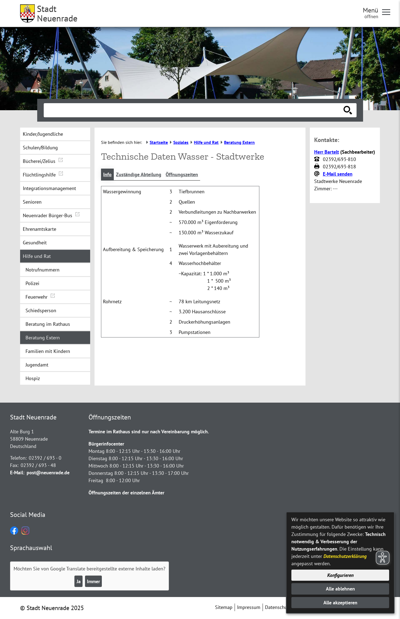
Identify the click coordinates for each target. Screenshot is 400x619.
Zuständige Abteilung (138, 174)
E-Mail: (17, 472)
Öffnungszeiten (182, 174)
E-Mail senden (337, 174)
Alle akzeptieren (340, 602)
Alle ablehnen (340, 589)
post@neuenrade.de (48, 472)
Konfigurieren (340, 575)
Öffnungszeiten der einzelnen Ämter (126, 492)
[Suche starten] (348, 110)
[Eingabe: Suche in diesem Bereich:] (194, 110)
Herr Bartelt (326, 152)
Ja (79, 581)
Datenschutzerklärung (345, 556)
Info (107, 174)
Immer (93, 581)
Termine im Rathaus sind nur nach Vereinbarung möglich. (149, 431)
